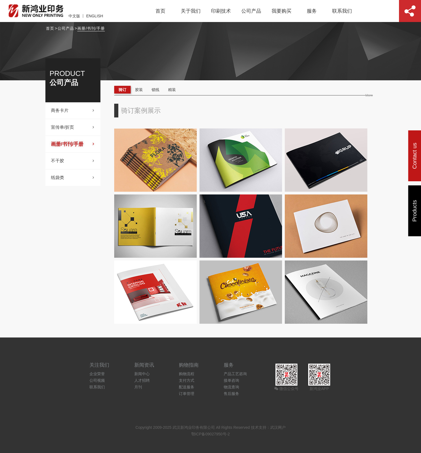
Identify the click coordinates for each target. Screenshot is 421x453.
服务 (312, 11)
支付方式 (186, 380)
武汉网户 (278, 427)
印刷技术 (221, 11)
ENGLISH (94, 16)
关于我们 (191, 11)
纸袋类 (73, 177)
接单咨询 (231, 380)
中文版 (74, 16)
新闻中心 (142, 374)
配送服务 (186, 387)
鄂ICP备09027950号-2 (210, 434)
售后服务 (231, 393)
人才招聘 (142, 380)
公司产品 (251, 11)
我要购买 (281, 11)
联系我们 (342, 11)
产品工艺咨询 (235, 374)
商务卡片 (73, 110)
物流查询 (231, 387)
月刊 (138, 387)
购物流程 (186, 374)
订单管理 (186, 393)
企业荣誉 (97, 374)
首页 (160, 11)
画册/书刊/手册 (91, 28)
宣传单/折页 (73, 127)
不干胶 (73, 161)
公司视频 (97, 380)
